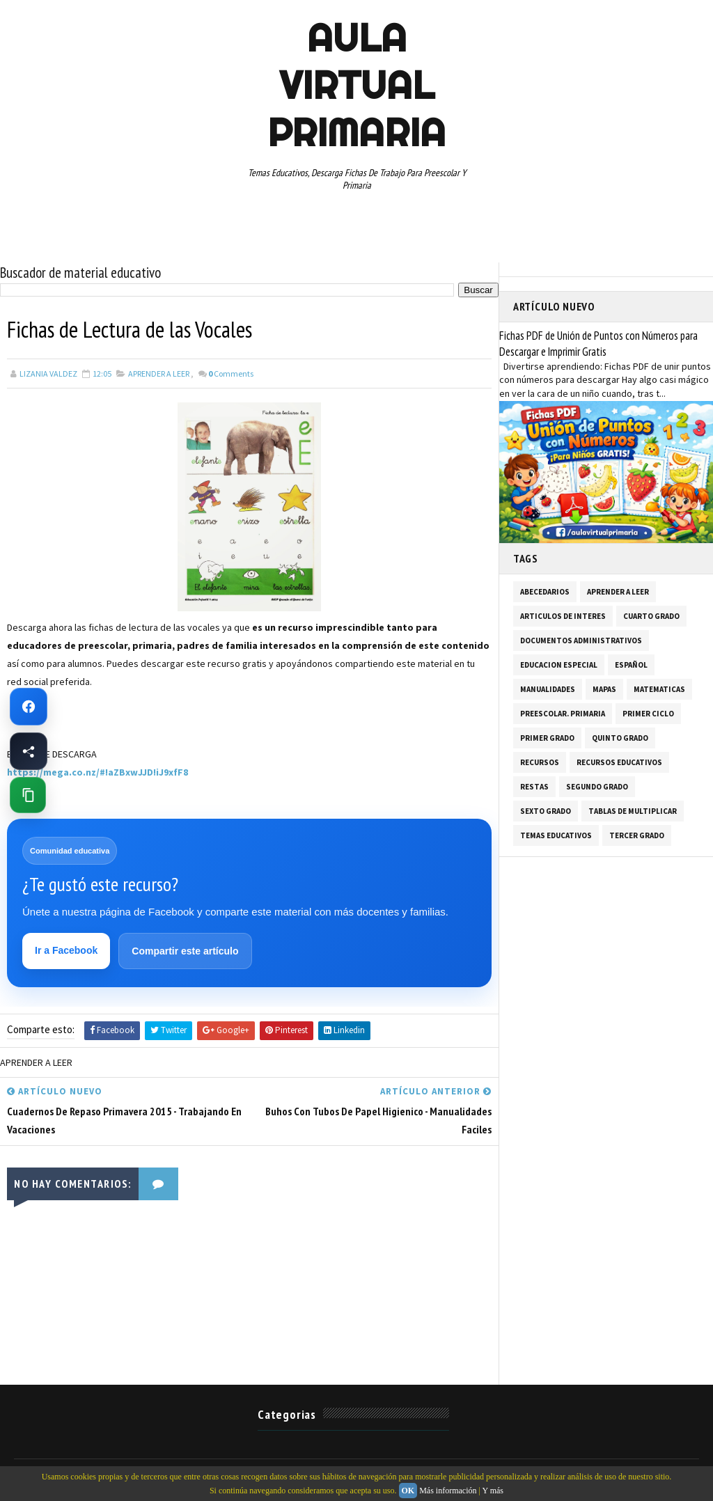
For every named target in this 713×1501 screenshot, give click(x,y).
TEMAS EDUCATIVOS (556, 835)
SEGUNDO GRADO (597, 787)
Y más (492, 1490)
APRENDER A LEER (158, 373)
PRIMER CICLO (648, 713)
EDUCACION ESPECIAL (558, 665)
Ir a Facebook (66, 950)
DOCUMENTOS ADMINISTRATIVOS (581, 640)
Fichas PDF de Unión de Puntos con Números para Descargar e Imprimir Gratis (598, 343)
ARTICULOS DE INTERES (563, 616)
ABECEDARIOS (545, 592)
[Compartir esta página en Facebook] (28, 751)
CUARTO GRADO (651, 616)
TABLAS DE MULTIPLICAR (632, 811)
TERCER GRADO (636, 835)
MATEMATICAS (659, 689)
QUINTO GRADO (620, 738)
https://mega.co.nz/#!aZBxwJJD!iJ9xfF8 (97, 772)
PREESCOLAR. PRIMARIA (562, 713)
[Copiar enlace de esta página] (28, 795)
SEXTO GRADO (545, 811)
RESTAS (534, 787)
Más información (447, 1490)
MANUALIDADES (547, 689)
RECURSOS (539, 762)
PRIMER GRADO (547, 738)
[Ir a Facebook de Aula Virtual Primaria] (28, 706)
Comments (230, 373)
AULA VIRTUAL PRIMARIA (356, 85)
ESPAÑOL (631, 665)
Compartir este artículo (185, 951)
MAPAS (604, 689)
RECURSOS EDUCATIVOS (619, 762)
